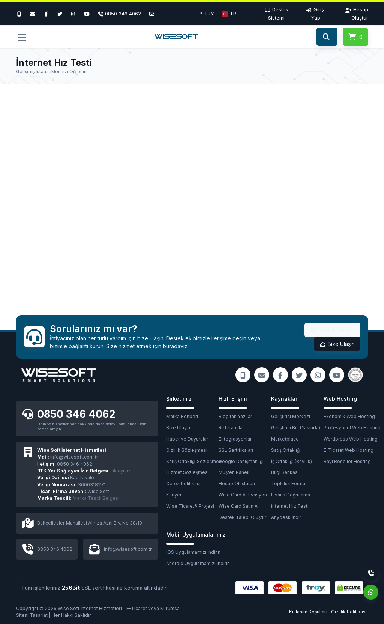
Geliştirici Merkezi (290, 416)
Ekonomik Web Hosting (349, 416)
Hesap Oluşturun (237, 483)
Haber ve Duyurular (187, 439)
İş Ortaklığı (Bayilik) (291, 461)
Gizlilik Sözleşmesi (186, 450)
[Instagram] (73, 14)
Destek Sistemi (332, 330)
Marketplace (285, 439)
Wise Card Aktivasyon (243, 495)
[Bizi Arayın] (21, 14)
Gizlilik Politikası (349, 612)
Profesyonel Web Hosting (350, 427)
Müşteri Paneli (234, 472)
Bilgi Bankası (285, 472)
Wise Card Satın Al (239, 506)
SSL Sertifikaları (236, 450)
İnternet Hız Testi (290, 506)
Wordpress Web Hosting (350, 439)
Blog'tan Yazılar (235, 416)
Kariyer (174, 495)
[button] (229, 14)
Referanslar (231, 427)
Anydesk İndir (286, 517)
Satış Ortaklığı (286, 450)
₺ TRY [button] (207, 14)
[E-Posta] (151, 14)
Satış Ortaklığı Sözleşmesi (192, 461)
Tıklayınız (83, 471)
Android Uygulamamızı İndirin (192, 563)
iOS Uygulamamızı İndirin (192, 552)
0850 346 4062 (76, 413)
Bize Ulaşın (337, 344)
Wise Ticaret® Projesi (190, 506)
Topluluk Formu (288, 483)
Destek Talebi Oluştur (242, 517)
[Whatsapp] (370, 592)
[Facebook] (46, 14)
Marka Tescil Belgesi (96, 498)
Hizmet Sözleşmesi (187, 472)
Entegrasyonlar (235, 439)
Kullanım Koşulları (308, 612)
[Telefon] (119, 14)
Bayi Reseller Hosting (347, 461)
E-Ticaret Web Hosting (349, 450)
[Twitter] (59, 14)
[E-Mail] (32, 14)
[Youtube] (87, 14)
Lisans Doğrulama (290, 495)
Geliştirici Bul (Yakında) (295, 427)
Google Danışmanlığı (241, 461)
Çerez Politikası (183, 483)
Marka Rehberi (182, 416)
